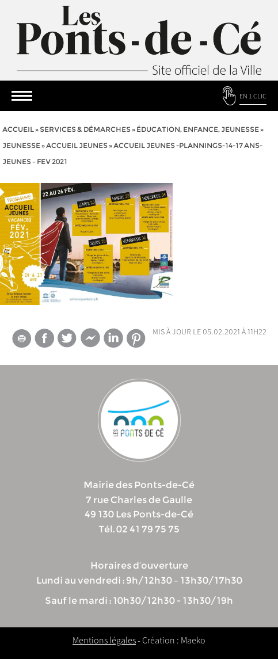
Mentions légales (104, 640)
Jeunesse (21, 145)
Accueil (18, 129)
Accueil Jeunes (77, 145)
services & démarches (85, 129)
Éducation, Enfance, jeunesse (197, 129)
